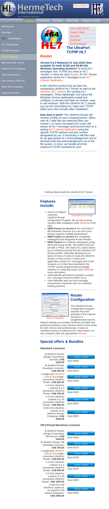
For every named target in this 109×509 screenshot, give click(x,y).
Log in (76, 6)
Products (29, 20)
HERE (83, 223)
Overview (6, 32)
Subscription (11, 38)
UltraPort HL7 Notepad (13, 68)
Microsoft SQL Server (12, 62)
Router (46, 56)
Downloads (43, 20)
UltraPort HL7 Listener (53, 91)
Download (75, 40)
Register (84, 6)
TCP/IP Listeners (10, 50)
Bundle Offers (77, 32)
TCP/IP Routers (9, 56)
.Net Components (10, 74)
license (81, 333)
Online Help (72, 20)
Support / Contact (91, 20)
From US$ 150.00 (79, 28)
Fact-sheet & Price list (13, 80)
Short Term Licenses (12, 86)
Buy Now (75, 36)
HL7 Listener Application (63, 129)
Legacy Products (10, 92)
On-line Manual (78, 43)
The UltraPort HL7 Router (82, 215)
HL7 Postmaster (9, 44)
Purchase (58, 20)
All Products (7, 26)
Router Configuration (55, 317)
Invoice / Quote (81, 357)
